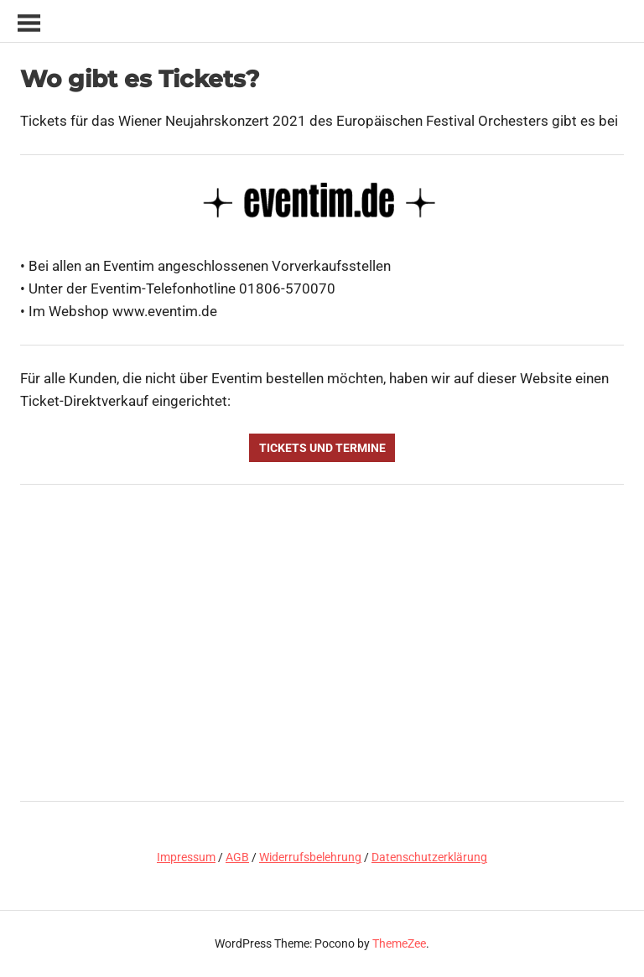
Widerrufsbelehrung (310, 857)
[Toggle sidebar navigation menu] (28, 24)
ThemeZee (399, 943)
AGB (237, 857)
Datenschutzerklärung (429, 857)
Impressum (186, 857)
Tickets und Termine (322, 448)
